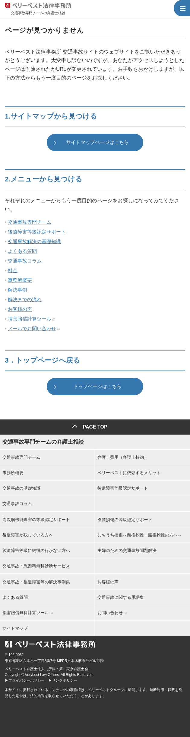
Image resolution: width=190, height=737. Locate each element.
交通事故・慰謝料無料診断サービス (36, 565)
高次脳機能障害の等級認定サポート (36, 519)
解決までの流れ (25, 299)
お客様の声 (20, 309)
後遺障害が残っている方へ (27, 535)
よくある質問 (22, 251)
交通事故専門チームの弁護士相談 (43, 442)
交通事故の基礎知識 (21, 488)
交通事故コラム (25, 260)
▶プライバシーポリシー (25, 680)
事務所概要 (20, 280)
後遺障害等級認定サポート (37, 231)
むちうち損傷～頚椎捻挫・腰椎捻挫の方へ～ (139, 535)
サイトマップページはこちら (97, 142)
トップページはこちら (97, 386)
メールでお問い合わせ (32, 328)
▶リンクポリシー (62, 680)
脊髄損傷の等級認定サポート (124, 519)
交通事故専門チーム (29, 222)
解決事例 (17, 289)
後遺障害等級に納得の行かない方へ (36, 550)
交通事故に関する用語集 (120, 597)
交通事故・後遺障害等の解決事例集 (36, 581)
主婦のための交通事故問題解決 (127, 550)
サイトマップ (15, 628)
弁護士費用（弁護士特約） (122, 457)
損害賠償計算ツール (29, 318)
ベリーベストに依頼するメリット (129, 472)
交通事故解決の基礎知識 (34, 241)
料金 (12, 270)
